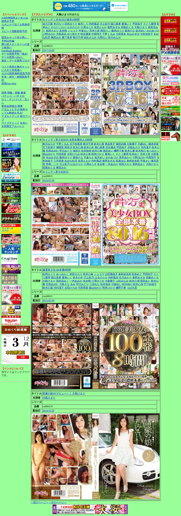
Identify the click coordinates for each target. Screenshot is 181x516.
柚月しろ (83, 24)
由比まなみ (90, 37)
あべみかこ (153, 150)
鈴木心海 (85, 154)
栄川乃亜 (48, 24)
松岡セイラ (49, 274)
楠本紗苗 (153, 144)
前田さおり (52, 30)
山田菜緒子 (111, 274)
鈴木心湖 (78, 147)
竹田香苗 (61, 154)
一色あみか (111, 164)
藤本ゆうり (117, 30)
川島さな (64, 284)
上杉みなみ (122, 281)
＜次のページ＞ (58, 502)
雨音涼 (68, 147)
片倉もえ (89, 157)
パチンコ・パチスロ (13, 96)
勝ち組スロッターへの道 (15, 44)
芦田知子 (137, 24)
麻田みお (56, 37)
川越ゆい (143, 144)
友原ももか (100, 27)
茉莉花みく (138, 164)
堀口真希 (116, 24)
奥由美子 (110, 144)
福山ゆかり (49, 154)
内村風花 (94, 24)
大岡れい (102, 37)
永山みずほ (133, 34)
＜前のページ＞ (40, 502)
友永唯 (63, 30)
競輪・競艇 (13, 92)
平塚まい (84, 30)
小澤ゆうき (86, 27)
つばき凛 (132, 287)
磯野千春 (119, 150)
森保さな (130, 30)
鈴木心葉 (99, 144)
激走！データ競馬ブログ (15, 60)
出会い (24, 123)
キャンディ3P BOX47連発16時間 (61, 19)
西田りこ (105, 30)
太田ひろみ (73, 154)
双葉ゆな (121, 160)
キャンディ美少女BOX (56, 171)
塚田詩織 (121, 144)
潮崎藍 (60, 147)
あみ (72, 284)
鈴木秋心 (141, 150)
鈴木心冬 (89, 147)
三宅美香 (59, 160)
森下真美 (67, 37)
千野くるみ (108, 34)
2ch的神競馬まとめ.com (14, 17)
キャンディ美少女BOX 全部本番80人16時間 (67, 139)
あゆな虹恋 (70, 160)
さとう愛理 (149, 24)
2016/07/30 (48, 180)
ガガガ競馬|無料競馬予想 (15, 73)
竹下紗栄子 (49, 147)
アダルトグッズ (10, 116)
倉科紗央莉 (133, 160)
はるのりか (73, 27)
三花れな (94, 284)
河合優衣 (110, 147)
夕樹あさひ (133, 147)
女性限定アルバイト (13, 126)
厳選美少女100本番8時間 (57, 269)
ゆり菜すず (73, 34)
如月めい (141, 30)
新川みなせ (114, 37)
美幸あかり (125, 157)
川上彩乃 (105, 24)
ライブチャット (10, 123)
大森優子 (132, 144)
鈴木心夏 (130, 150)
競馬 (4, 92)
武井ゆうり (70, 24)
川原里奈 (121, 34)
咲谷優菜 (85, 34)
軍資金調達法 (9, 106)
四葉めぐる (127, 27)
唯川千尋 (78, 37)
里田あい (108, 150)
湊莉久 (76, 150)
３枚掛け (6, 47)
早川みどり (65, 150)
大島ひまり (140, 27)
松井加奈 (86, 150)
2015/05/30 (48, 300)
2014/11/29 (48, 410)
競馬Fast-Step (8, 83)
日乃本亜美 (76, 144)
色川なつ (59, 24)
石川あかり (125, 277)
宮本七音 (94, 30)
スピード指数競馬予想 (14, 31)
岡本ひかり (97, 154)
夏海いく (127, 24)
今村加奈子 (146, 34)
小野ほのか (49, 34)
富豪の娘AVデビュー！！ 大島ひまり (64, 393)
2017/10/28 (48, 50)
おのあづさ (153, 30)
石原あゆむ (52, 150)
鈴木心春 (97, 150)
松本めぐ (134, 154)
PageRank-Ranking (11, 50)
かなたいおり (58, 27)
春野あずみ (113, 27)
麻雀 (23, 92)
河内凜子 (146, 147)
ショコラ (73, 30)
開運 (20, 106)
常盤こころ (52, 164)
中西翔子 (96, 34)
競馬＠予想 (7, 21)
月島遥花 (61, 34)
